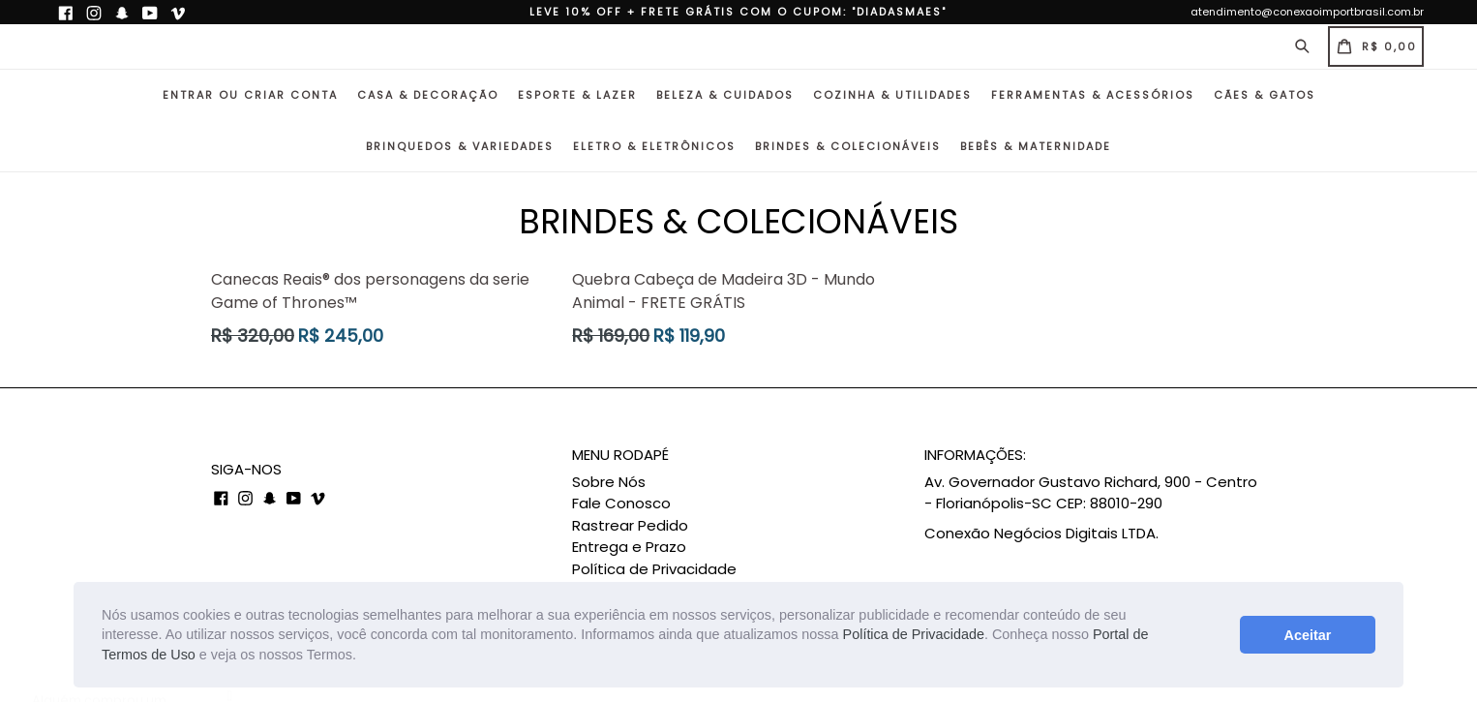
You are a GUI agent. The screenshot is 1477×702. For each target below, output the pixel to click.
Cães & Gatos (1264, 95)
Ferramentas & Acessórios (1092, 95)
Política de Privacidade (913, 634)
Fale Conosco (621, 503)
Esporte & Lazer (577, 95)
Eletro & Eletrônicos (654, 146)
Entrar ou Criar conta (250, 95)
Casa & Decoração (427, 95)
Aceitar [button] (1307, 635)
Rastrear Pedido (630, 525)
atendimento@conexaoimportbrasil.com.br (1307, 11)
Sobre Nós (609, 482)
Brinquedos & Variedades (460, 146)
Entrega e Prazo (629, 546)
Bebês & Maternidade (1035, 146)
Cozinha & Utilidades (892, 95)
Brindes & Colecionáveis (848, 146)
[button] (363, 656)
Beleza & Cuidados (725, 95)
